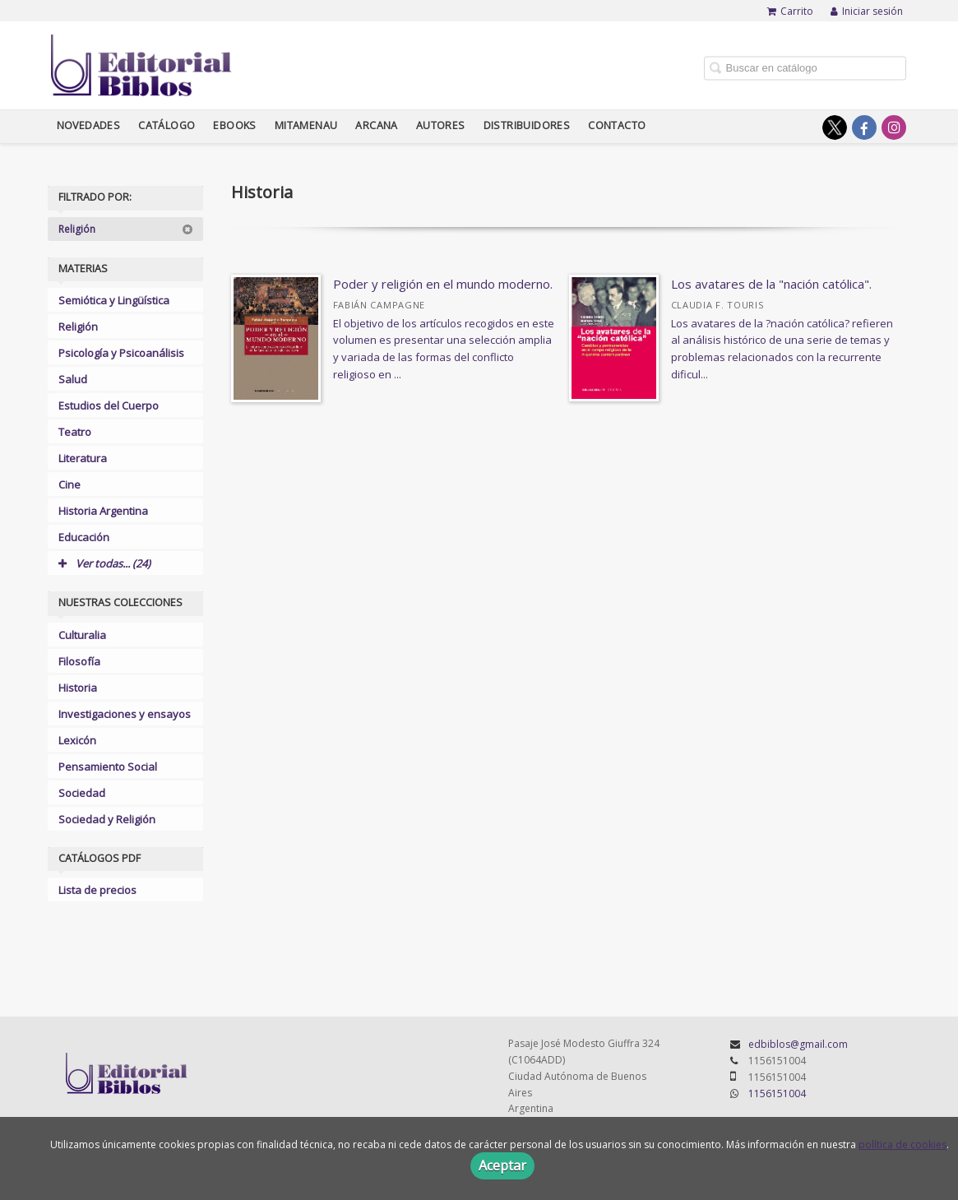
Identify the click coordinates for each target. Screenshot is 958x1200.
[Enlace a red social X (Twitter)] (834, 127)
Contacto (617, 125)
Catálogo (166, 125)
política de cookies (902, 1144)
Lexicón (77, 740)
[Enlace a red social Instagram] (894, 127)
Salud (72, 379)
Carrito (790, 11)
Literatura (82, 458)
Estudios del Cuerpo (108, 405)
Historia (77, 687)
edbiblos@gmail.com (798, 1044)
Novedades (89, 125)
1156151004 (777, 1093)
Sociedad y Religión (106, 819)
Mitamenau (306, 125)
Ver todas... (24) (104, 563)
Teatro (74, 431)
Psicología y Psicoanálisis (121, 352)
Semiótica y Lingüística (113, 300)
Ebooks (234, 125)
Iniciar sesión (867, 11)
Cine (69, 484)
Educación (83, 537)
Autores (440, 125)
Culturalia (82, 635)
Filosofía (79, 661)
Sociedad (81, 792)
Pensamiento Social (107, 766)
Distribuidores (527, 125)
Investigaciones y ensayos (124, 714)
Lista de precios (97, 890)
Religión (125, 229)
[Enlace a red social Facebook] (864, 127)
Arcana (376, 125)
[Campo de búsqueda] (805, 68)
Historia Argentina (103, 510)
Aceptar (502, 1165)
